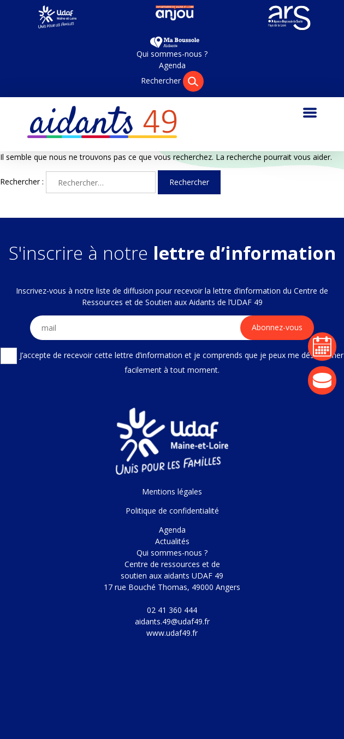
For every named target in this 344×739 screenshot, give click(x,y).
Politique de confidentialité (172, 510)
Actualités (172, 541)
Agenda (172, 65)
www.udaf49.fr (172, 633)
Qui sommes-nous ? (172, 54)
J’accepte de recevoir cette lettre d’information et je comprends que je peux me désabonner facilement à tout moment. (172, 361)
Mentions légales (172, 491)
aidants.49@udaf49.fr (172, 621)
